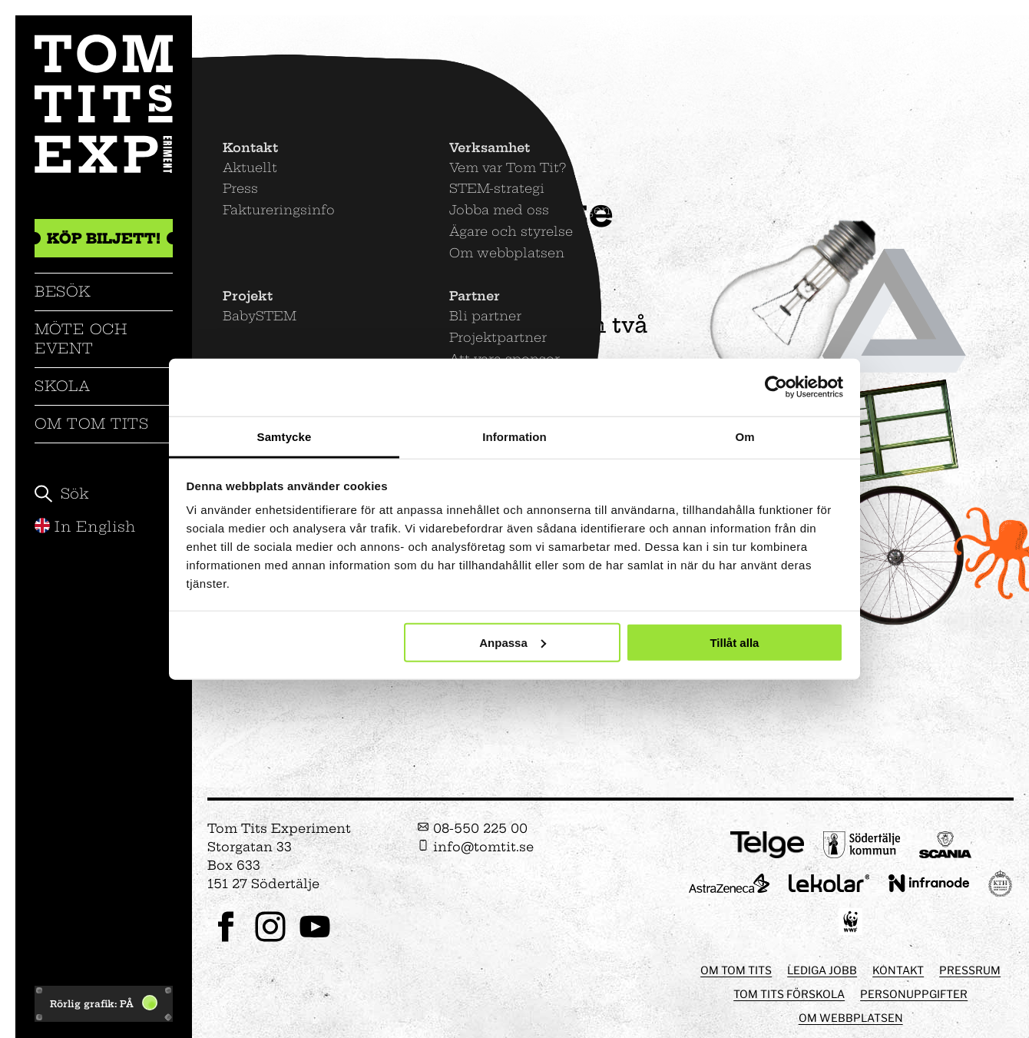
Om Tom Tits (92, 424)
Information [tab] (514, 436)
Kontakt (898, 970)
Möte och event (81, 338)
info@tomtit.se (475, 846)
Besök (63, 291)
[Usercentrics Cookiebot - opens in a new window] (776, 387)
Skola (63, 386)
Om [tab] (744, 436)
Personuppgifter (914, 993)
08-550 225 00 (472, 828)
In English (85, 527)
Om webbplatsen (851, 1017)
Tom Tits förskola (789, 993)
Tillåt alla (734, 641)
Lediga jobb (822, 970)
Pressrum (970, 970)
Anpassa (512, 641)
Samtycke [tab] (284, 436)
